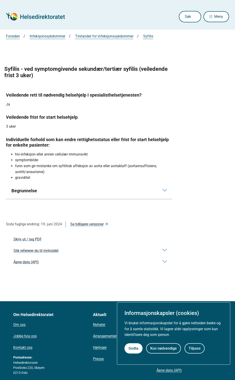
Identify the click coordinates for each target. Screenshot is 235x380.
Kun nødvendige (163, 348)
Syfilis (148, 36)
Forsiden (13, 36)
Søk (186, 16)
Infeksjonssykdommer (47, 36)
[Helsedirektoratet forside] (39, 17)
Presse (98, 359)
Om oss (19, 324)
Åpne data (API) (169, 370)
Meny (218, 16)
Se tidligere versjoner (87, 224)
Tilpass (195, 348)
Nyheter (99, 324)
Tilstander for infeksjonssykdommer (104, 36)
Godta (133, 348)
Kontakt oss (22, 347)
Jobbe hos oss (25, 336)
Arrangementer (105, 336)
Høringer (100, 347)
